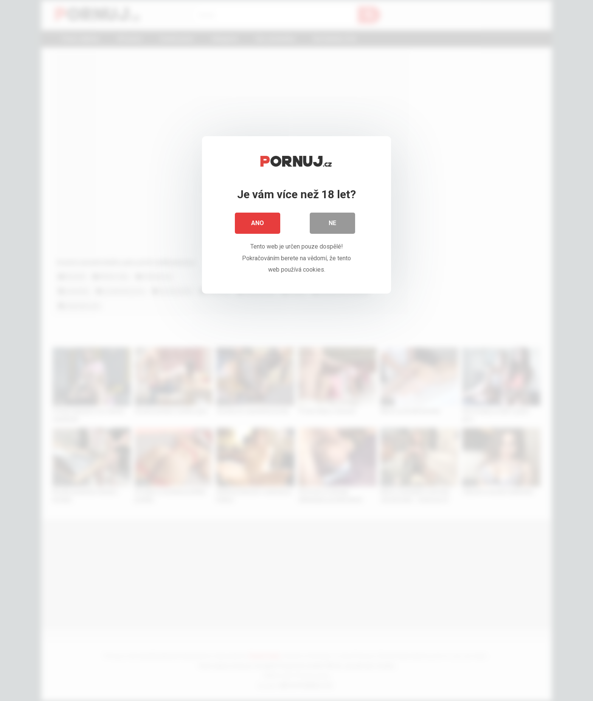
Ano (257, 223)
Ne (332, 223)
